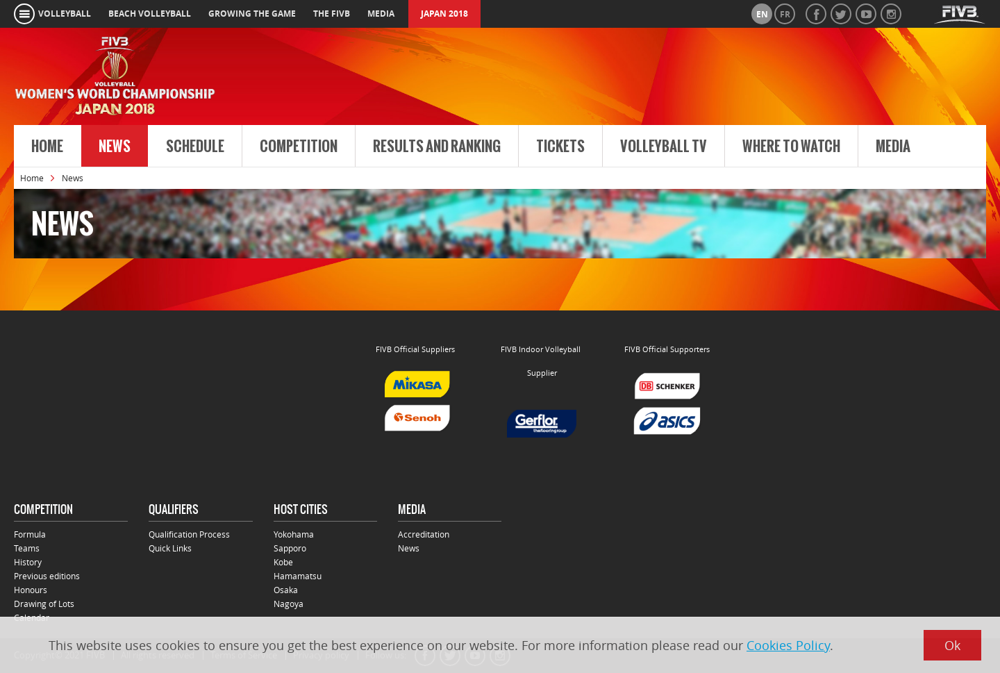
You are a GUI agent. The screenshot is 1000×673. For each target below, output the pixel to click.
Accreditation (423, 534)
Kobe (283, 561)
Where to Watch (791, 146)
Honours (30, 589)
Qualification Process (189, 534)
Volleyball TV (663, 146)
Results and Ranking (437, 146)
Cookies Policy (788, 645)
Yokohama (294, 534)
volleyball (64, 13)
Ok (952, 645)
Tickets (560, 146)
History (28, 561)
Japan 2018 (444, 13)
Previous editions (47, 575)
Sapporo (290, 548)
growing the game (252, 13)
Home (47, 146)
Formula (30, 534)
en (762, 14)
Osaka (286, 589)
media (380, 13)
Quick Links (170, 548)
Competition (299, 146)
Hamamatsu (298, 575)
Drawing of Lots (44, 603)
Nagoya (288, 603)
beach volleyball (149, 13)
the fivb (331, 13)
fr (785, 14)
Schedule (195, 146)
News (115, 146)
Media (893, 146)
